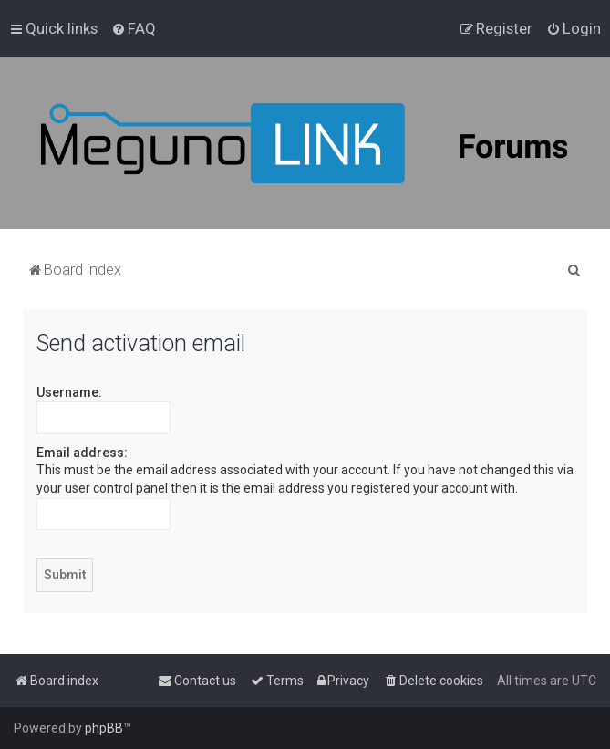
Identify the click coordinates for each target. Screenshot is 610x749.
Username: (69, 392)
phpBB (104, 728)
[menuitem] (133, 28)
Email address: (82, 452)
